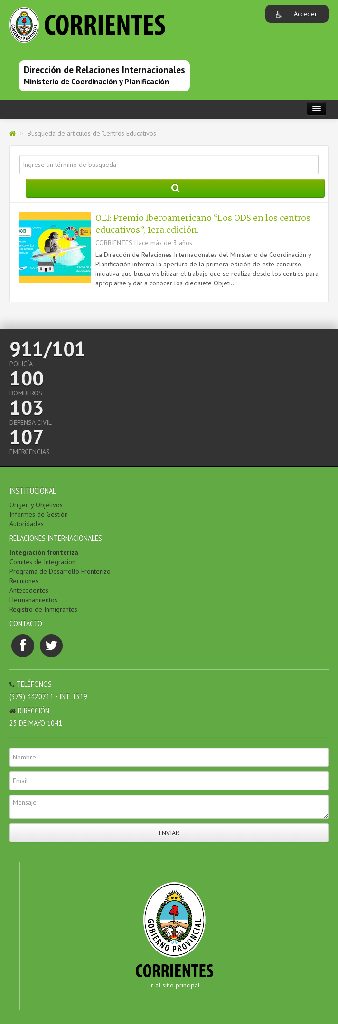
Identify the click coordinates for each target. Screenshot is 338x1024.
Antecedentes (28, 590)
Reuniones (23, 580)
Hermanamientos (33, 599)
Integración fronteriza (43, 552)
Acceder (305, 13)
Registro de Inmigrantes (43, 609)
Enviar (169, 833)
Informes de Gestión (38, 514)
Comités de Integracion (42, 562)
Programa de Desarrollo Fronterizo (60, 571)
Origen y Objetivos (36, 505)
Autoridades (26, 524)
